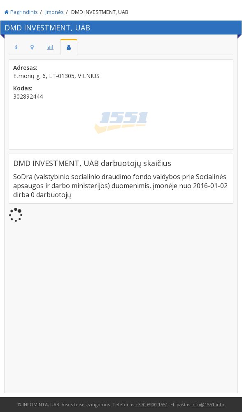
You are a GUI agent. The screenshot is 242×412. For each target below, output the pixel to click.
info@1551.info (207, 404)
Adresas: (25, 67)
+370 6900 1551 (151, 404)
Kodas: (23, 88)
